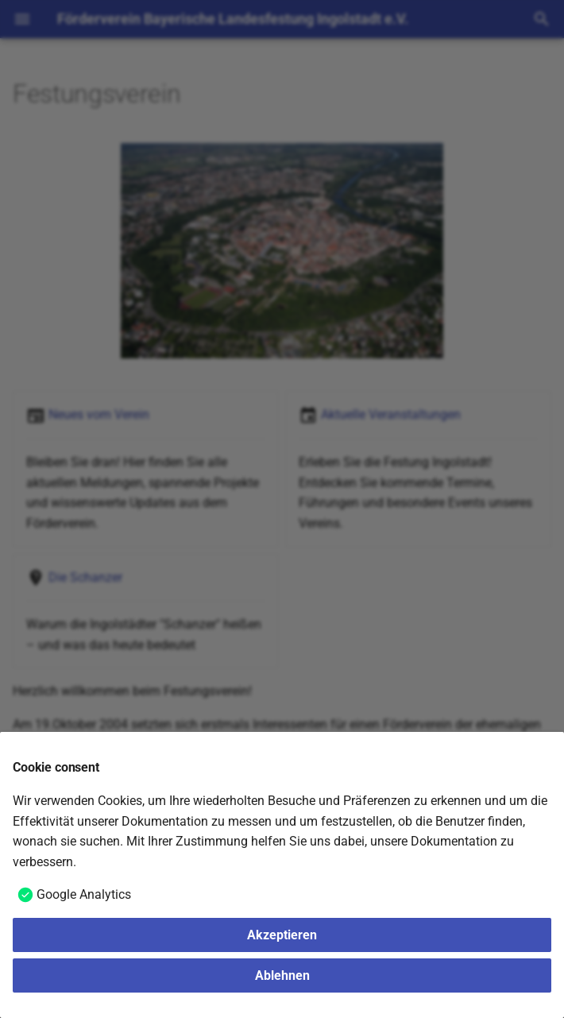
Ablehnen (282, 975)
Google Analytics (84, 894)
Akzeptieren (282, 935)
